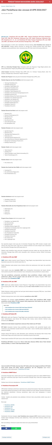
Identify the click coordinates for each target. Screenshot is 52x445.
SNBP (2, 260)
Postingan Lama (46, 437)
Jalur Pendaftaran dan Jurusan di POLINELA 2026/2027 (17, 311)
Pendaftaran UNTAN (9, 405)
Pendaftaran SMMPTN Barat (28, 382)
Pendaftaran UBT (9, 406)
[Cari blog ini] (50, 2)
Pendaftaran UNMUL (9, 411)
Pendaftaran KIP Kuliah (23, 369)
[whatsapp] (16, 428)
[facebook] (6, 428)
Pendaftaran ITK (8, 408)
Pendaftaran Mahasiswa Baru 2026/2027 (26, 2)
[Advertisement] (26, 25)
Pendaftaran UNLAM (9, 410)
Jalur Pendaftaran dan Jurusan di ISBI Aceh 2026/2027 (17, 309)
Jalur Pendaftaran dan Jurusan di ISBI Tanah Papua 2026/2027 (18, 307)
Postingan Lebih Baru (6, 437)
